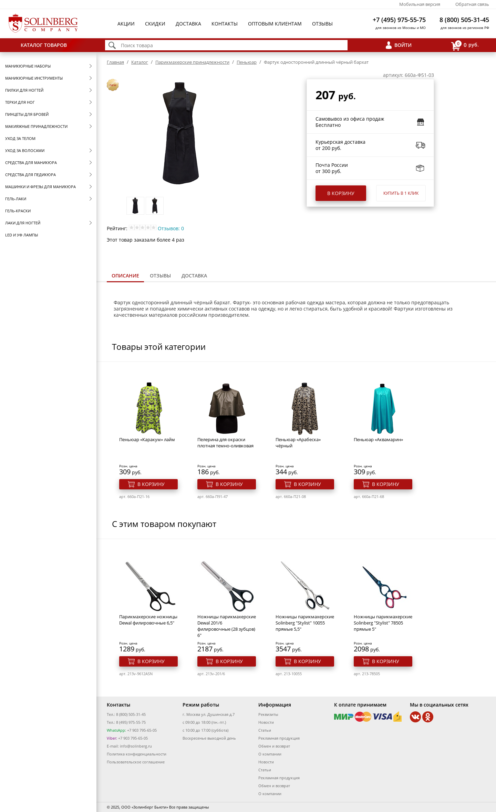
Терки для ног (20, 102)
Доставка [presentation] (194, 275)
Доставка (188, 23)
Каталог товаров (44, 45)
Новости (266, 722)
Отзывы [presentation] (160, 275)
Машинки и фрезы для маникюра (40, 186)
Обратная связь (472, 4)
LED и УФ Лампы (21, 234)
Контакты (224, 23)
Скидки (155, 23)
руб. (465, 45)
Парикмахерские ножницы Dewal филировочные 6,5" (148, 619)
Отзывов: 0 (171, 228)
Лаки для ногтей (22, 222)
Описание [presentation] (125, 275)
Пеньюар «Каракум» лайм (147, 439)
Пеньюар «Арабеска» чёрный (298, 442)
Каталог (139, 62)
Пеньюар (247, 62)
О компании (269, 754)
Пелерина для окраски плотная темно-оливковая (225, 442)
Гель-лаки (15, 198)
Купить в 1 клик (400, 193)
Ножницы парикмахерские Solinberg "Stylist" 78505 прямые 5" (383, 622)
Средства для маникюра (31, 162)
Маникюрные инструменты (34, 78)
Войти (403, 45)
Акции (126, 23)
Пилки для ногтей (24, 90)
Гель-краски (18, 210)
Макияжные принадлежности (36, 126)
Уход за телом (20, 138)
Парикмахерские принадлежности (192, 62)
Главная (115, 62)
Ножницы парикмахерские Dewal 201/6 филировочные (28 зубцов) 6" (226, 625)
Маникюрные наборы (28, 66)
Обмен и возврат (274, 746)
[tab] (125, 276)
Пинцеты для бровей (27, 114)
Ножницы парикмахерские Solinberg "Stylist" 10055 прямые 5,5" (305, 622)
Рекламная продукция (279, 738)
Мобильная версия (419, 4)
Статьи (264, 730)
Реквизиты (268, 714)
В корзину (340, 193)
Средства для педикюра (30, 174)
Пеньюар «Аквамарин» (378, 439)
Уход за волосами (24, 150)
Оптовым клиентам (275, 23)
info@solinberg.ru (136, 746)
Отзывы (322, 23)
